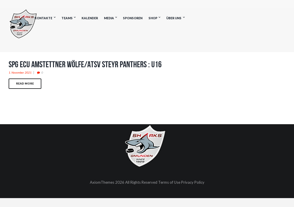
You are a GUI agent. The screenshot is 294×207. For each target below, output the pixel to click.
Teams (67, 18)
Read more (25, 83)
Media (109, 18)
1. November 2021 (20, 72)
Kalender (90, 18)
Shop (152, 18)
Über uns (173, 18)
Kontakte (43, 18)
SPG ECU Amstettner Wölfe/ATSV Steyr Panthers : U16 (85, 64)
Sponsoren (132, 18)
